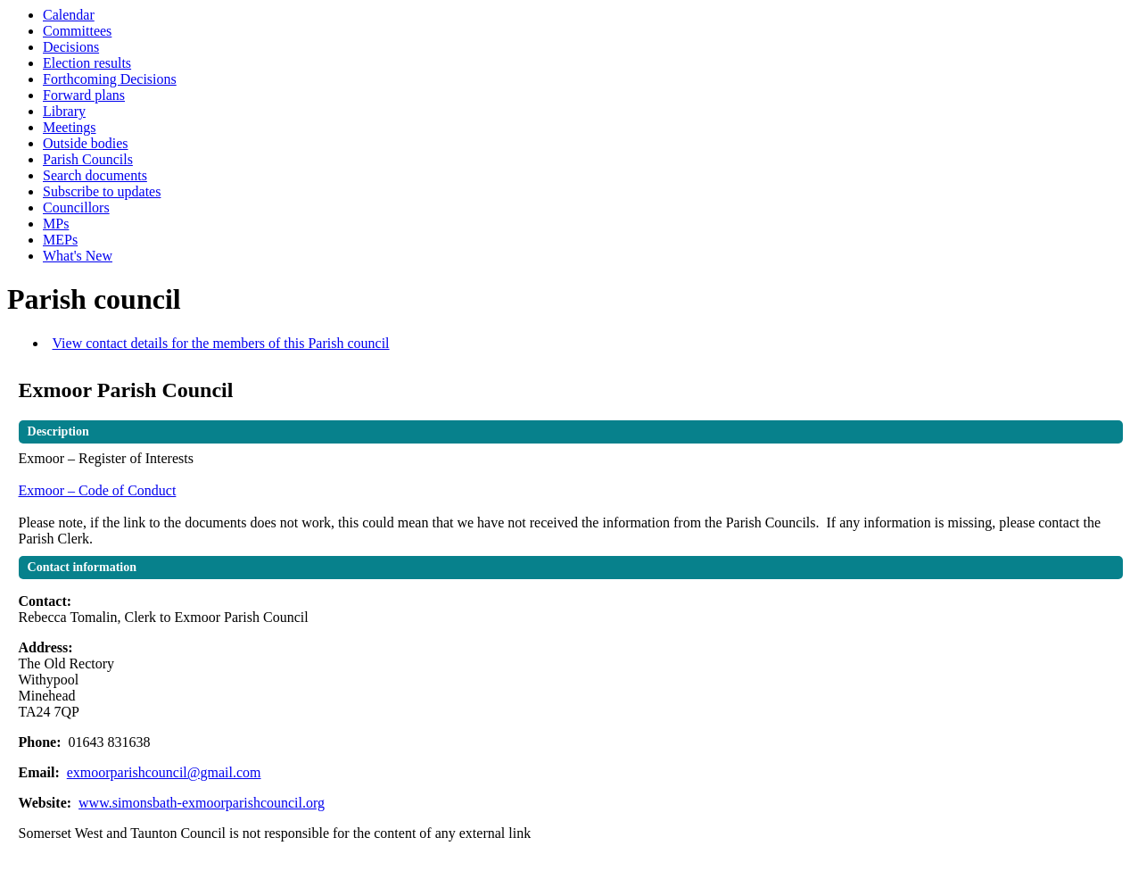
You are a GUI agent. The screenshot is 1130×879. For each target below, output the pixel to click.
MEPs (60, 239)
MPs (56, 223)
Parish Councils (88, 159)
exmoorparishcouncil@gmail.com (164, 772)
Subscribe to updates (102, 191)
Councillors (76, 207)
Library (64, 111)
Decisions (71, 46)
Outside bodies (85, 143)
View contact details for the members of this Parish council (221, 343)
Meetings (69, 127)
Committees (77, 30)
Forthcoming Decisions (110, 79)
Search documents (95, 175)
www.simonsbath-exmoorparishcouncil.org (201, 802)
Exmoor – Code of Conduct (98, 490)
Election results (87, 62)
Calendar (69, 14)
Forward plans (84, 95)
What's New (77, 255)
